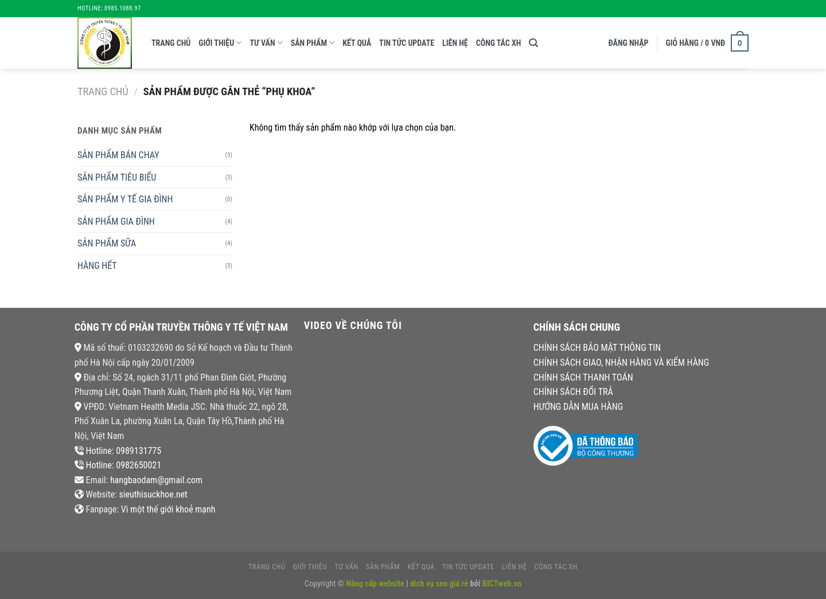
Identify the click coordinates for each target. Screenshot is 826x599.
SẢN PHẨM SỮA (106, 243)
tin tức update (406, 43)
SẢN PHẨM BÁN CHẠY (118, 155)
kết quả (356, 43)
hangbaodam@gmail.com (156, 480)
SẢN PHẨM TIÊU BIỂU (116, 177)
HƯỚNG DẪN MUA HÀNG (578, 406)
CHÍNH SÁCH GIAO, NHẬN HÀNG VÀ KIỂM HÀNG (621, 362)
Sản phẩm (313, 42)
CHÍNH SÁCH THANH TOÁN (583, 377)
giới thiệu (219, 42)
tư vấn (266, 42)
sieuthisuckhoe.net (153, 494)
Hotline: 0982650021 (123, 465)
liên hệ (455, 43)
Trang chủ (170, 43)
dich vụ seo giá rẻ (439, 584)
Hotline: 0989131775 (123, 450)
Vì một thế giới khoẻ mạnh (168, 509)
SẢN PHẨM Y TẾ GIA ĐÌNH (125, 199)
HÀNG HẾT (97, 265)
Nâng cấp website (376, 584)
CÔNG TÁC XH (498, 43)
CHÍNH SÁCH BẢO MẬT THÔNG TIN (597, 347)
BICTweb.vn (501, 584)
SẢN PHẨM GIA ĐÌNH (116, 221)
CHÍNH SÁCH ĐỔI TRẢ (573, 391)
